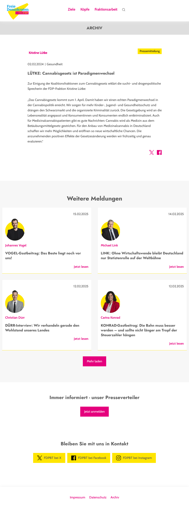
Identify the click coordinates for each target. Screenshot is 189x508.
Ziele (71, 9)
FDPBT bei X (49, 458)
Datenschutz (98, 497)
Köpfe (84, 9)
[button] (151, 153)
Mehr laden (94, 361)
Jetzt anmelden (94, 411)
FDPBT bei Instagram (134, 458)
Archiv (115, 497)
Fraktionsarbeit (106, 9)
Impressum (77, 497)
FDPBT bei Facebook (88, 458)
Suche (124, 10)
